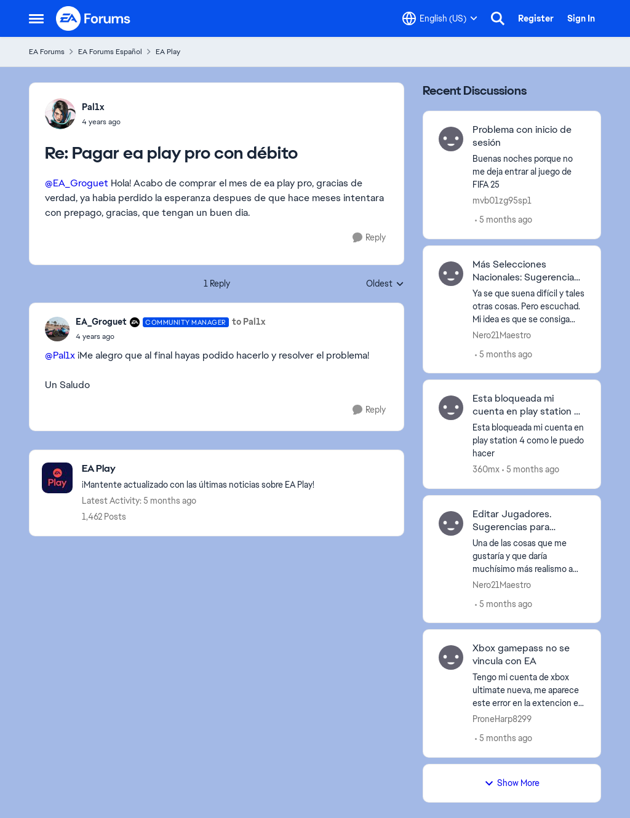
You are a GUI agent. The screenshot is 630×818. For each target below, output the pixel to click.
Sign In (581, 18)
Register (536, 18)
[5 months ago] (503, 219)
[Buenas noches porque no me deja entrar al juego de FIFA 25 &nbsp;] (528, 172)
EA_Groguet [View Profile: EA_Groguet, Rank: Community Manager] (101, 321)
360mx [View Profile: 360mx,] (486, 469)
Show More (512, 782)
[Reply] (369, 237)
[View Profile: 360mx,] (451, 407)
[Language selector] (440, 18)
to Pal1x (248, 321)
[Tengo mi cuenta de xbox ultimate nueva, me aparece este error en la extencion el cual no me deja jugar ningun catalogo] (528, 690)
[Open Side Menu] (36, 18)
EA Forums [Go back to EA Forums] (47, 52)
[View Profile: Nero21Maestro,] (451, 273)
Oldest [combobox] (385, 284)
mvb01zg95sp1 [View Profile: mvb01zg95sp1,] (502, 200)
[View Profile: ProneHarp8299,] (451, 657)
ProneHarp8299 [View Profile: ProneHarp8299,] (502, 719)
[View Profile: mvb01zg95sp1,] (451, 139)
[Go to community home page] (93, 18)
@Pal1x (60, 355)
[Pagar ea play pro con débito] (101, 121)
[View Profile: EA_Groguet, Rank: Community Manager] (57, 329)
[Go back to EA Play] (198, 469)
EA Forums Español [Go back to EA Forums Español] (110, 52)
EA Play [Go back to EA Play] (168, 52)
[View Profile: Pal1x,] (60, 113)
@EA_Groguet (76, 183)
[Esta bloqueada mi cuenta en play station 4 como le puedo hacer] (528, 440)
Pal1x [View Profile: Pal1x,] (93, 107)
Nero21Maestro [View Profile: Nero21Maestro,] (501, 334)
